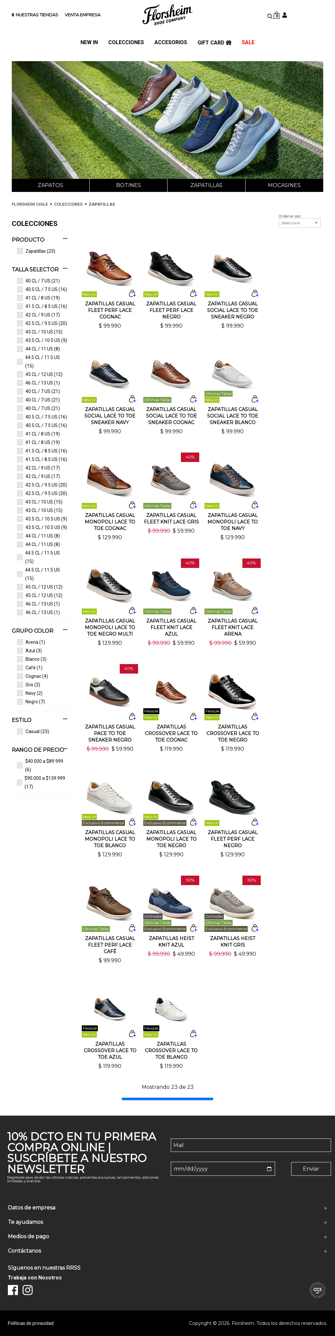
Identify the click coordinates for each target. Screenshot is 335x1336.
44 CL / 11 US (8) (38, 349)
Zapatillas (206, 185)
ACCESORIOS (170, 42)
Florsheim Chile (30, 204)
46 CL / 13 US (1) (38, 383)
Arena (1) (31, 642)
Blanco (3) (31, 659)
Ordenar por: (290, 216)
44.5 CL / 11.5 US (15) (38, 361)
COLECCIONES (126, 42)
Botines (128, 185)
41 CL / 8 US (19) (38, 298)
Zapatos (50, 185)
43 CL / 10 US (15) (39, 332)
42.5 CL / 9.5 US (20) (42, 323)
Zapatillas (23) (36, 251)
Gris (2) (28, 685)
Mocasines (284, 185)
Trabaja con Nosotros (35, 1278)
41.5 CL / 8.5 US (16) (42, 306)
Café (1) (30, 668)
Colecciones (68, 204)
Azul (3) (29, 651)
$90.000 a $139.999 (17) (41, 782)
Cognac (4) (32, 676)
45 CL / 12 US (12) (39, 374)
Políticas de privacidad (31, 1323)
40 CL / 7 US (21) (38, 281)
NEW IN (89, 42)
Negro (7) (31, 702)
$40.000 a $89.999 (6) (40, 765)
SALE (248, 42)
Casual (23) (33, 731)
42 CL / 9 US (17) (38, 315)
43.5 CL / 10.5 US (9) (42, 340)
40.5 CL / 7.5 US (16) (42, 289)
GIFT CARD (214, 43)
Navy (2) (30, 693)
